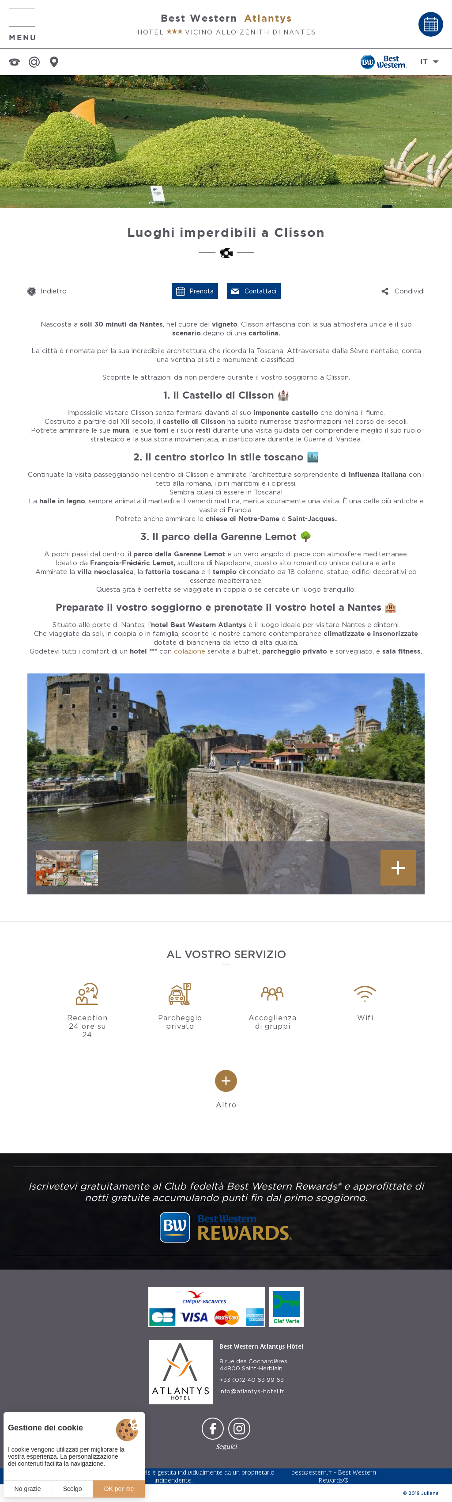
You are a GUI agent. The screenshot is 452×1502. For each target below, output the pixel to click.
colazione (189, 651)
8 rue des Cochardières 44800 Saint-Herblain (253, 1365)
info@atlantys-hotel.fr (251, 1391)
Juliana (430, 1493)
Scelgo (72, 1488)
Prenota (201, 291)
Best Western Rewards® (347, 1476)
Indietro (54, 291)
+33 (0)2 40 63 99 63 (251, 1380)
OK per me (119, 1488)
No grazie (28, 1488)
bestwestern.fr (311, 1472)
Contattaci (260, 291)
